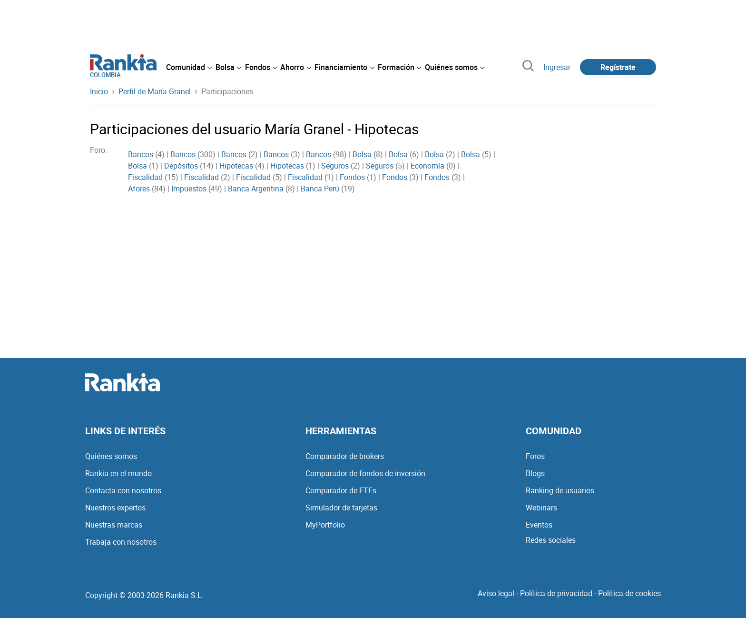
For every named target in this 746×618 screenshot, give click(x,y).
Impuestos (188, 188)
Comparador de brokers (344, 456)
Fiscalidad (145, 177)
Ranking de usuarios (560, 490)
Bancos (140, 154)
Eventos (539, 524)
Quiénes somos (111, 456)
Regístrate (618, 67)
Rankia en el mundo (118, 473)
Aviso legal (496, 593)
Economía (427, 165)
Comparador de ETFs (340, 490)
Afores (139, 188)
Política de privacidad (556, 593)
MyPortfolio (325, 524)
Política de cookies (629, 593)
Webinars (541, 507)
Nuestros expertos (115, 507)
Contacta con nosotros (123, 490)
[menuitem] (189, 67)
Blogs (535, 473)
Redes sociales (551, 540)
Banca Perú (320, 188)
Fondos (352, 177)
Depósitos (181, 165)
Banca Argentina (256, 188)
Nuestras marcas (113, 524)
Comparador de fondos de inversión (365, 473)
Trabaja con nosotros (121, 542)
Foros (535, 456)
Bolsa (362, 154)
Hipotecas (236, 165)
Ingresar (556, 67)
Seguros (335, 165)
